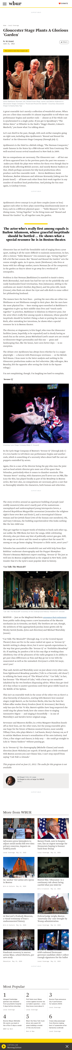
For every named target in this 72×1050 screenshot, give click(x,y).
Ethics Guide (8, 955)
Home (4, 25)
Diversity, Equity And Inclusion (16, 934)
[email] (36, 1037)
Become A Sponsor (11, 992)
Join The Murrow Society (13, 988)
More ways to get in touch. (16, 914)
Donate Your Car (10, 985)
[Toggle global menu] (5, 4)
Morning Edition (14, 1047)
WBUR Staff (8, 951)
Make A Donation (10, 971)
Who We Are (8, 928)
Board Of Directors (11, 938)
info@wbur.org (10, 902)
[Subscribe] (66, 1037)
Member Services (10, 978)
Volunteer (7, 975)
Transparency (9, 945)
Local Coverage (13, 25)
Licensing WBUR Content (14, 958)
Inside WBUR (8, 931)
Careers (6, 948)
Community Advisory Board (14, 941)
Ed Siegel (10, 41)
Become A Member (11, 982)
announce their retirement (55, 617)
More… (19, 781)
